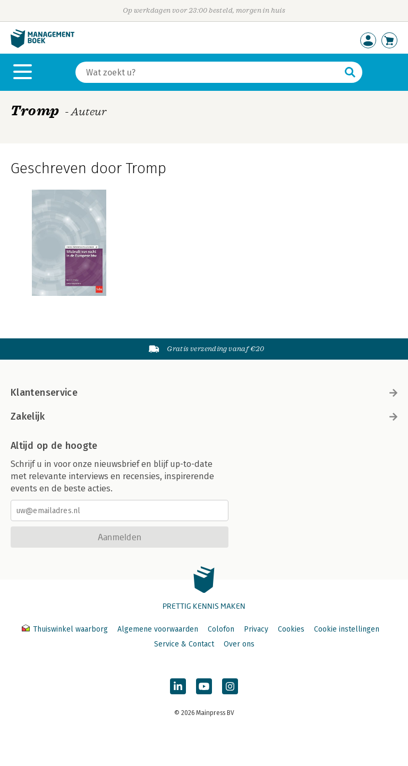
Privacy (256, 629)
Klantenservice (204, 392)
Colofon (221, 629)
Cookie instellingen (346, 629)
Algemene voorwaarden (157, 629)
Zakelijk (204, 416)
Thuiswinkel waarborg (66, 629)
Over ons (239, 644)
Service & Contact (184, 644)
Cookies (291, 629)
